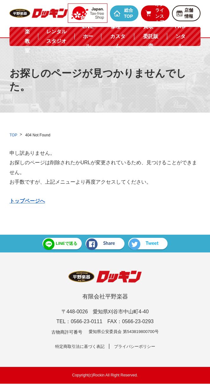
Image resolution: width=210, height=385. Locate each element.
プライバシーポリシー (136, 347)
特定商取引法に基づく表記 (78, 347)
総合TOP (123, 13)
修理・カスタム (117, 36)
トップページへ (27, 201)
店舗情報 (184, 13)
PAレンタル (181, 36)
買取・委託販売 (150, 36)
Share (100, 244)
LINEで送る (52, 244)
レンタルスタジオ (56, 36)
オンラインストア (154, 13)
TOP (13, 135)
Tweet (150, 244)
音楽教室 (27, 36)
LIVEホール (88, 36)
